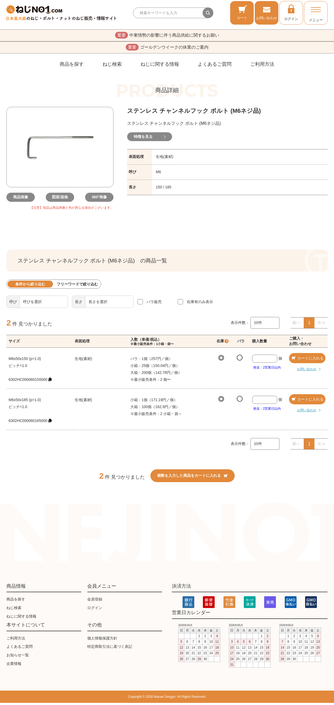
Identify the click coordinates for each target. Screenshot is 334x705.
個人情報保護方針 (102, 640)
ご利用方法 (262, 66)
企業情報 (13, 666)
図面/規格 (60, 199)
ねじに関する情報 (160, 66)
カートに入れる (307, 360)
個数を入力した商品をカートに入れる (192, 478)
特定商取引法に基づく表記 (109, 649)
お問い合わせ (266, 12)
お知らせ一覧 (17, 657)
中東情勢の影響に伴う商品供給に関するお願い (167, 36)
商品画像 (22, 199)
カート (242, 12)
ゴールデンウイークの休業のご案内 (167, 49)
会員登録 (94, 601)
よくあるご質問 (214, 66)
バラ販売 (154, 304)
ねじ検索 (112, 66)
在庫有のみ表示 (200, 304)
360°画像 (97, 199)
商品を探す (72, 66)
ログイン (291, 12)
